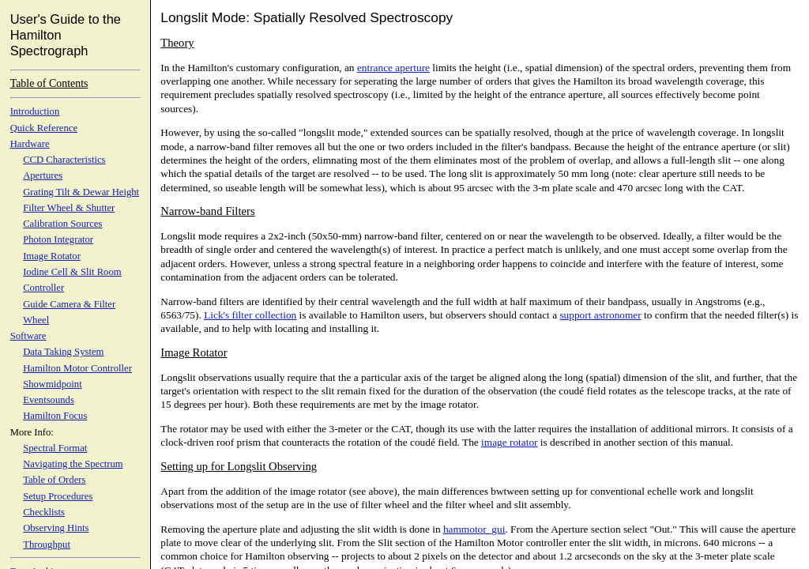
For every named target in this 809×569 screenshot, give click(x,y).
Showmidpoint (52, 384)
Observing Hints (55, 527)
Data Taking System (63, 351)
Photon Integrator (58, 239)
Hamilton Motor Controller (77, 368)
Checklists (44, 512)
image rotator (509, 442)
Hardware (30, 143)
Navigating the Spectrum (73, 463)
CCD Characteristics (64, 159)
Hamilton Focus (55, 415)
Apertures (42, 175)
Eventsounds (48, 399)
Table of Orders (54, 479)
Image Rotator (52, 256)
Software (28, 335)
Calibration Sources (62, 223)
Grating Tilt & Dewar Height (81, 192)
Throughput (46, 544)
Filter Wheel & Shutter (69, 207)
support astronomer (600, 315)
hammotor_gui (474, 529)
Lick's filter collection (250, 315)
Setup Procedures (57, 496)
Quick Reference (43, 128)
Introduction (35, 111)
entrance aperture (393, 67)
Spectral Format (55, 448)
